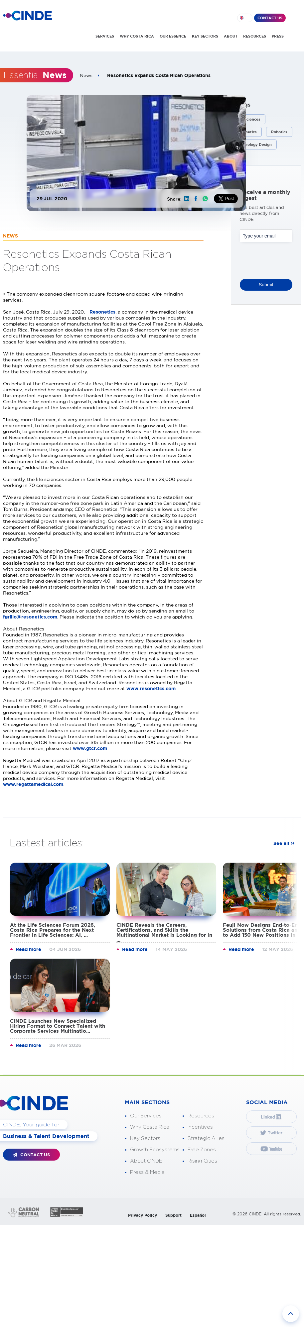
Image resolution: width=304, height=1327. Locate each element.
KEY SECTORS (205, 36)
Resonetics (102, 312)
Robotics (279, 132)
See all (281, 843)
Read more (28, 949)
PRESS (278, 36)
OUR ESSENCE (173, 36)
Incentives (200, 1127)
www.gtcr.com (90, 748)
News (86, 75)
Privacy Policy (142, 1215)
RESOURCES (254, 36)
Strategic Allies (206, 1138)
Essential (35, 75)
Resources (201, 1115)
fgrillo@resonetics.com (30, 616)
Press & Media (147, 1172)
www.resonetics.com (151, 688)
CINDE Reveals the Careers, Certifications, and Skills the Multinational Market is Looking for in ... (164, 932)
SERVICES (104, 36)
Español (198, 1215)
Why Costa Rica (149, 1127)
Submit (266, 284)
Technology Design (254, 144)
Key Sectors (145, 1138)
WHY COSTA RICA (137, 36)
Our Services (146, 1115)
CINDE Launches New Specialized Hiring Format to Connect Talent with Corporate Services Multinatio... (57, 1026)
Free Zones (202, 1149)
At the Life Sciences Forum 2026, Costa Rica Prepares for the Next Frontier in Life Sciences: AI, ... (52, 930)
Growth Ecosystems (155, 1149)
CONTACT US (269, 18)
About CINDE (146, 1161)
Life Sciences (248, 119)
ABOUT (230, 36)
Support (173, 1215)
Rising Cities (202, 1161)
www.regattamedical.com (33, 784)
